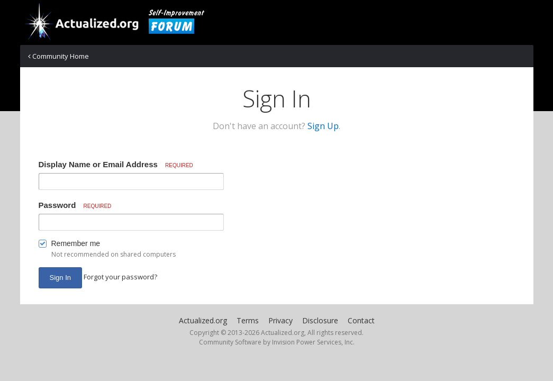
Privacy (280, 320)
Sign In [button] (60, 278)
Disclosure (320, 320)
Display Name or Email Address (116, 164)
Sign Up (323, 126)
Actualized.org (203, 320)
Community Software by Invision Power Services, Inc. (277, 342)
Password (75, 205)
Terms (248, 320)
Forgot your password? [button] (120, 277)
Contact (361, 320)
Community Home (58, 56)
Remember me (76, 243)
